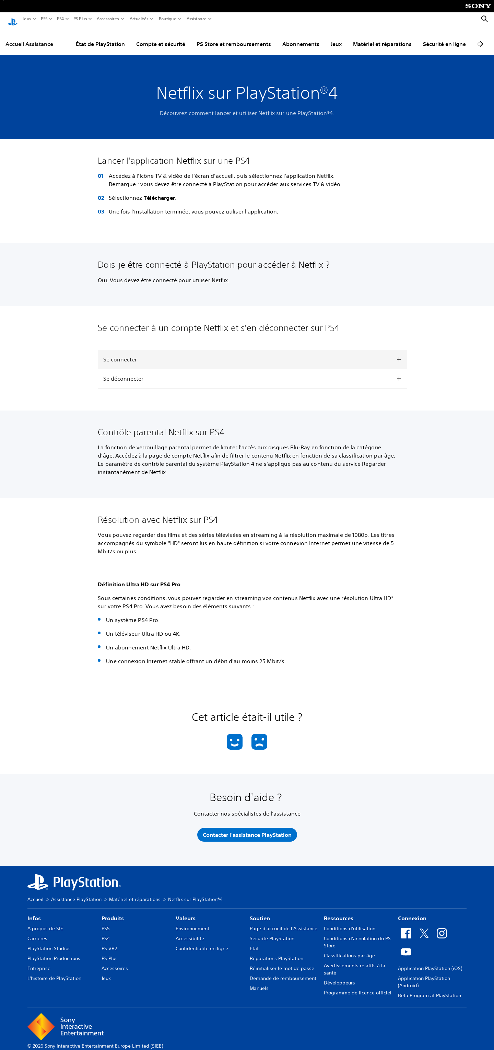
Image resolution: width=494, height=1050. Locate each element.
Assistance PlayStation (76, 893)
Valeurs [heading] (186, 911)
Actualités (139, 19)
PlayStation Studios (49, 942)
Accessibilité (190, 932)
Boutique (168, 19)
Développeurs (339, 976)
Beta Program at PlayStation (429, 989)
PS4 (60, 19)
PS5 (44, 19)
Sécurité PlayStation (272, 932)
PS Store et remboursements (234, 37)
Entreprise (38, 962)
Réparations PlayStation (276, 952)
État (254, 942)
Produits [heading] (113, 911)
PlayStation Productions (53, 952)
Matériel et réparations (382, 37)
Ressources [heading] (338, 911)
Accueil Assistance (29, 37)
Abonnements (300, 37)
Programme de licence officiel (357, 986)
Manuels (259, 982)
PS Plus (80, 19)
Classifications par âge (349, 949)
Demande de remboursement (283, 972)
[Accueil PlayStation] (13, 19)
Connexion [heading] (412, 911)
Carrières (37, 932)
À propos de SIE (45, 922)
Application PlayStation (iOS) (430, 962)
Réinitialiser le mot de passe (282, 962)
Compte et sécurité (160, 37)
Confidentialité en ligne (202, 942)
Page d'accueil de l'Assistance (283, 922)
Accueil (35, 893)
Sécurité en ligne (444, 37)
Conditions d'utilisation (349, 922)
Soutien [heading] (260, 911)
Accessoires (108, 19)
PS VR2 (109, 942)
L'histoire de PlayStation (54, 972)
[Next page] (480, 37)
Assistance (197, 19)
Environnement (192, 922)
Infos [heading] (34, 911)
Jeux (27, 19)
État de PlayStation (100, 37)
